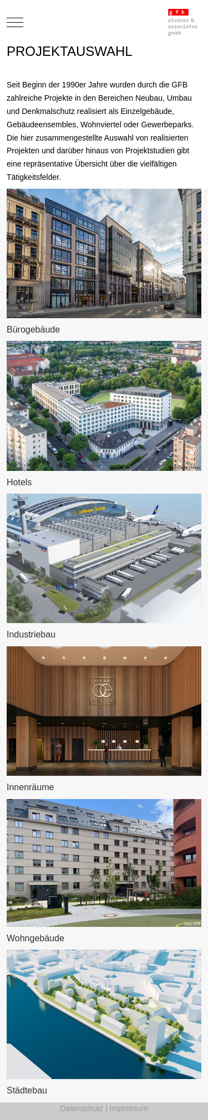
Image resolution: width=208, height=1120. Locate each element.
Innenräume (30, 787)
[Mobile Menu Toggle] (15, 22)
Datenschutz (81, 1108)
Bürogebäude (33, 329)
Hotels (19, 482)
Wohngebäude (35, 938)
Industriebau (31, 634)
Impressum (129, 1108)
